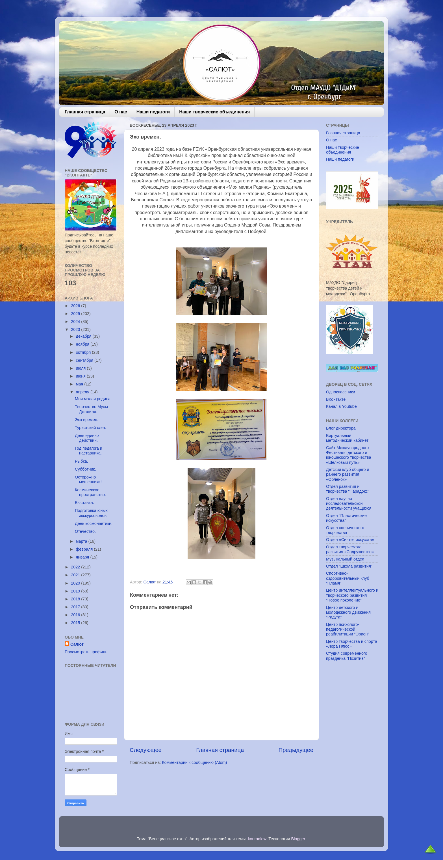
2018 (76, 599)
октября (84, 352)
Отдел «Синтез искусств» (350, 539)
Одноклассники (340, 392)
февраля (85, 549)
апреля (83, 392)
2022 (76, 567)
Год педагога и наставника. (88, 450)
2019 (76, 591)
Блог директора (340, 428)
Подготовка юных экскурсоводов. (91, 513)
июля (81, 368)
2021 (76, 575)
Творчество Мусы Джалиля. (91, 409)
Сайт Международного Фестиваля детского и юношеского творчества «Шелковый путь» (348, 455)
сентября (85, 360)
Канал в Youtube (341, 406)
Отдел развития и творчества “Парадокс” (347, 488)
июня (81, 376)
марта (82, 541)
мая (80, 384)
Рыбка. (81, 461)
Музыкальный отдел (345, 559)
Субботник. (85, 469)
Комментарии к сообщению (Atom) (194, 762)
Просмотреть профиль (86, 652)
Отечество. (85, 531)
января (83, 557)
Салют (77, 644)
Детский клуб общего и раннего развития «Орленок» (347, 474)
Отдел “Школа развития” (349, 566)
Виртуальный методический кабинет (347, 438)
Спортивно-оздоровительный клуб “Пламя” (347, 578)
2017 (76, 607)
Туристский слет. (90, 427)
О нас (120, 111)
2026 (76, 305)
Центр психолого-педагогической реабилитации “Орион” (347, 629)
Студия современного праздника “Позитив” (346, 655)
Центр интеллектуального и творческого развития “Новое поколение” (352, 595)
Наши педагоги (153, 111)
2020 (76, 583)
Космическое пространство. (90, 492)
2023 (76, 329)
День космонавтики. (93, 523)
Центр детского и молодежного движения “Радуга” (348, 612)
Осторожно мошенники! (88, 479)
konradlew (257, 839)
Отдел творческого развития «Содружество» (350, 549)
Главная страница (85, 111)
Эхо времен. (86, 419)
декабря (84, 336)
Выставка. (84, 502)
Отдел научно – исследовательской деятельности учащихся (348, 503)
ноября (83, 344)
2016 (76, 615)
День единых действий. (87, 438)
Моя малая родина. (93, 398)
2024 (76, 321)
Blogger (298, 839)
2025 (76, 313)
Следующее (146, 750)
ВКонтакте (336, 399)
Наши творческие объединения (214, 111)
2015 (76, 622)
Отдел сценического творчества (345, 530)
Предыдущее (296, 750)
